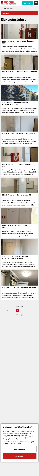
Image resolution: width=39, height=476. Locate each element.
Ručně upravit (19, 449)
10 (31, 311)
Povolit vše (19, 456)
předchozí (19, 306)
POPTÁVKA (27, 3)
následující (19, 315)
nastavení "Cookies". (16, 444)
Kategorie (6, 13)
